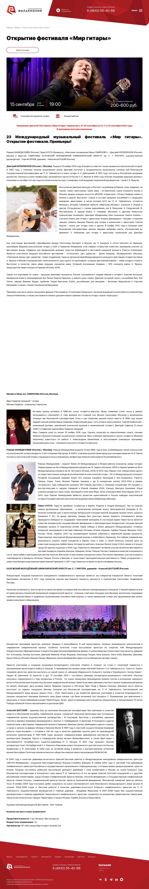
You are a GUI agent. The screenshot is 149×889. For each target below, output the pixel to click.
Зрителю (81, 856)
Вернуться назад (22, 49)
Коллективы (69, 856)
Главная (9, 27)
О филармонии (21, 856)
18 (109, 124)
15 (101, 124)
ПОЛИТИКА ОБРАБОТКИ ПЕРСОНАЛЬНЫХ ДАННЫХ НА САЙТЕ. (27, 883)
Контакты (92, 856)
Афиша (17, 27)
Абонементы (46, 856)
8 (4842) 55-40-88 (66, 867)
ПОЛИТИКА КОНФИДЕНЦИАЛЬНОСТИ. (19, 881)
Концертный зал (73, 115)
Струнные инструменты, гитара (33, 115)
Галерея (58, 856)
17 (104, 124)
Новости (34, 856)
